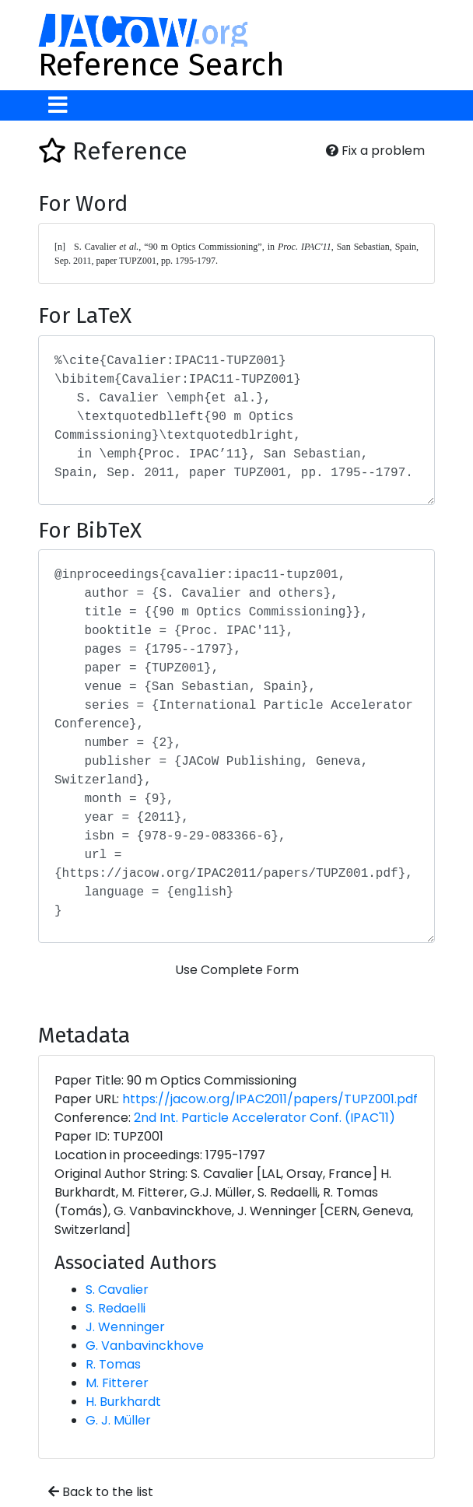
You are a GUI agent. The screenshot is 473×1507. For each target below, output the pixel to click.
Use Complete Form (237, 970)
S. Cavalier (117, 1289)
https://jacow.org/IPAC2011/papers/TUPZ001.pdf (270, 1099)
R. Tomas (113, 1364)
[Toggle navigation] (58, 105)
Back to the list (100, 1492)
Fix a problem (375, 150)
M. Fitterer (117, 1383)
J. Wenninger (125, 1327)
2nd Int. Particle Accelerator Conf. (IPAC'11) (264, 1118)
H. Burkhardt (123, 1402)
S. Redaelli (115, 1308)
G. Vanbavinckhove (145, 1346)
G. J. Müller (118, 1420)
